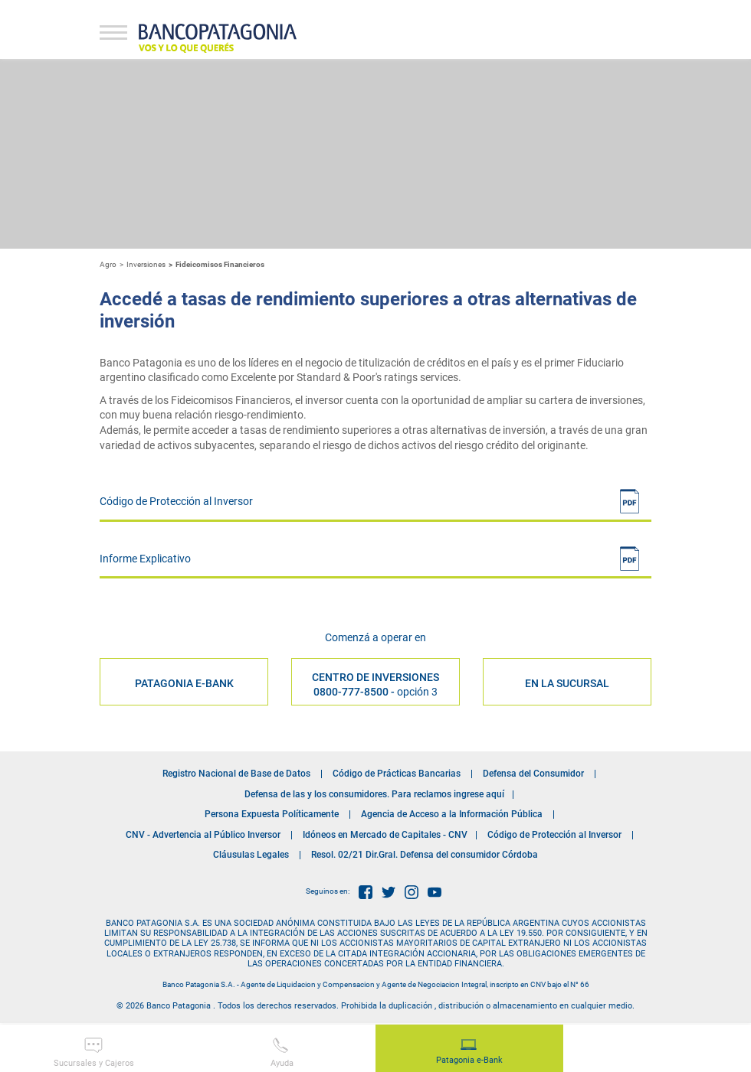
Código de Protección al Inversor (554, 834)
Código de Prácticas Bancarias (397, 773)
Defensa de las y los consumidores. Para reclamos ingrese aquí (374, 794)
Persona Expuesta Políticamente (272, 814)
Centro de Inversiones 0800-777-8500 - (375, 684)
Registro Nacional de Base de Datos (236, 773)
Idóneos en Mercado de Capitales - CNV (385, 834)
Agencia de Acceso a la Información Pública (452, 814)
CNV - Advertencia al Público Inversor (203, 834)
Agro (108, 264)
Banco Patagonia (218, 38)
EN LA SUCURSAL (567, 683)
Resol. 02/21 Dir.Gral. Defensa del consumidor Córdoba (424, 854)
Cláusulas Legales (251, 854)
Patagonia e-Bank (469, 1052)
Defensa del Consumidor (533, 773)
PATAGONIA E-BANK (184, 683)
